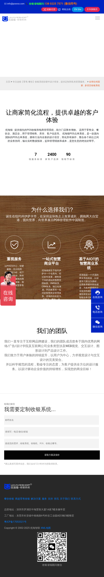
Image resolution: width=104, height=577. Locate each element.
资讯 (56, 498)
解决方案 (36, 498)
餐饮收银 (9, 498)
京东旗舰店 (92, 9)
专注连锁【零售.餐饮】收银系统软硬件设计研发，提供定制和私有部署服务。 (50, 81)
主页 (8, 81)
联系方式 (76, 498)
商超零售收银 (22, 498)
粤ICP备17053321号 (15, 521)
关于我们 (65, 498)
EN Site (77, 9)
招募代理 (49, 9)
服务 (44, 498)
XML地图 (46, 527)
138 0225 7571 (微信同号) (60, 3)
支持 (50, 498)
